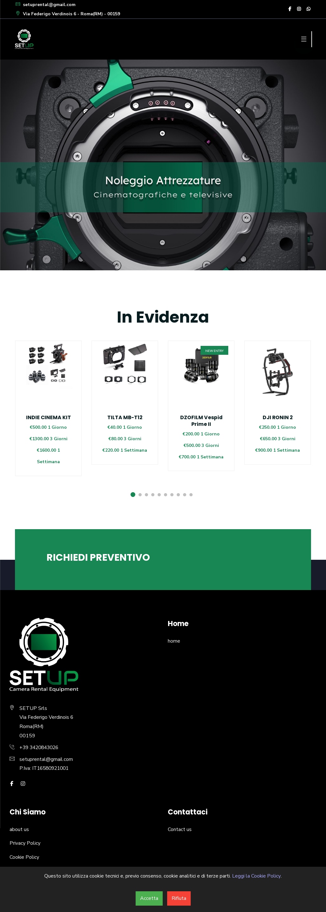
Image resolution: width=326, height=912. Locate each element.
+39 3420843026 (40, 746)
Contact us (180, 828)
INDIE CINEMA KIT (48, 417)
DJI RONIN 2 (277, 417)
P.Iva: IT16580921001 (45, 767)
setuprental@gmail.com (45, 5)
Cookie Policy (24, 856)
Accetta (149, 898)
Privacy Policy (25, 842)
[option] (48, 416)
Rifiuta (179, 898)
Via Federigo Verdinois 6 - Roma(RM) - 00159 (68, 14)
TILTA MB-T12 (125, 417)
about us (19, 828)
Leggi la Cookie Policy (256, 875)
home (174, 640)
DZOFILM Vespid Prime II (201, 421)
